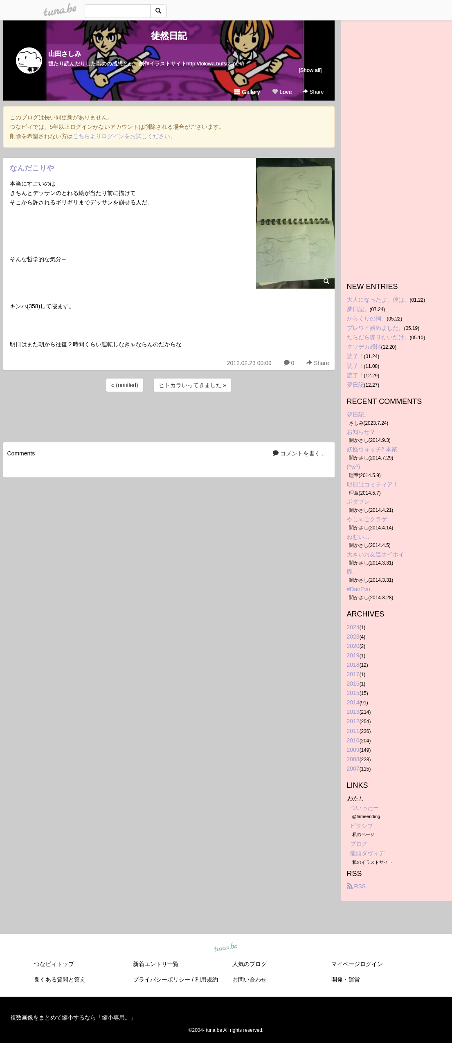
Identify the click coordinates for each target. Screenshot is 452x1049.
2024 (353, 627)
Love (282, 92)
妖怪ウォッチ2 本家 (372, 449)
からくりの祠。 (367, 318)
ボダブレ (358, 501)
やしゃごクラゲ (367, 519)
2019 (353, 655)
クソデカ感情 (364, 346)
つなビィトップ (54, 964)
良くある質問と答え (59, 979)
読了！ (355, 356)
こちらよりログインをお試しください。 (124, 136)
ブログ (358, 844)
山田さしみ (64, 53)
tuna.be (225, 947)
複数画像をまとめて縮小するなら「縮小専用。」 (73, 1017)
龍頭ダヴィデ (367, 853)
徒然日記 (169, 36)
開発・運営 (345, 979)
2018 (353, 664)
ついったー (364, 808)
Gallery (247, 92)
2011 (353, 731)
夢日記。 (358, 309)
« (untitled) (124, 385)
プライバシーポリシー (161, 979)
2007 (353, 768)
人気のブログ (249, 964)
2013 (353, 711)
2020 (353, 646)
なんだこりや (32, 168)
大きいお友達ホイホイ (375, 554)
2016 (353, 683)
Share (313, 92)
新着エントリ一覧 (156, 964)
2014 (353, 702)
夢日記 (355, 384)
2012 (353, 721)
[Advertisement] (169, 415)
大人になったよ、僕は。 (378, 299)
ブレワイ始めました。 (375, 328)
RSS (356, 886)
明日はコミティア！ (372, 484)
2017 (353, 674)
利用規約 (206, 979)
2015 (353, 693)
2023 (353, 636)
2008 (353, 759)
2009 (353, 749)
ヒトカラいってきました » (193, 385)
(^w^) (353, 467)
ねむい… (358, 536)
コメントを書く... (299, 453)
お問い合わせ (249, 979)
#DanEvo (359, 589)
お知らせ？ (361, 431)
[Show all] (310, 70)
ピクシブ (361, 826)
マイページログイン (357, 964)
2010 (353, 740)
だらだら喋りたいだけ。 (378, 337)
